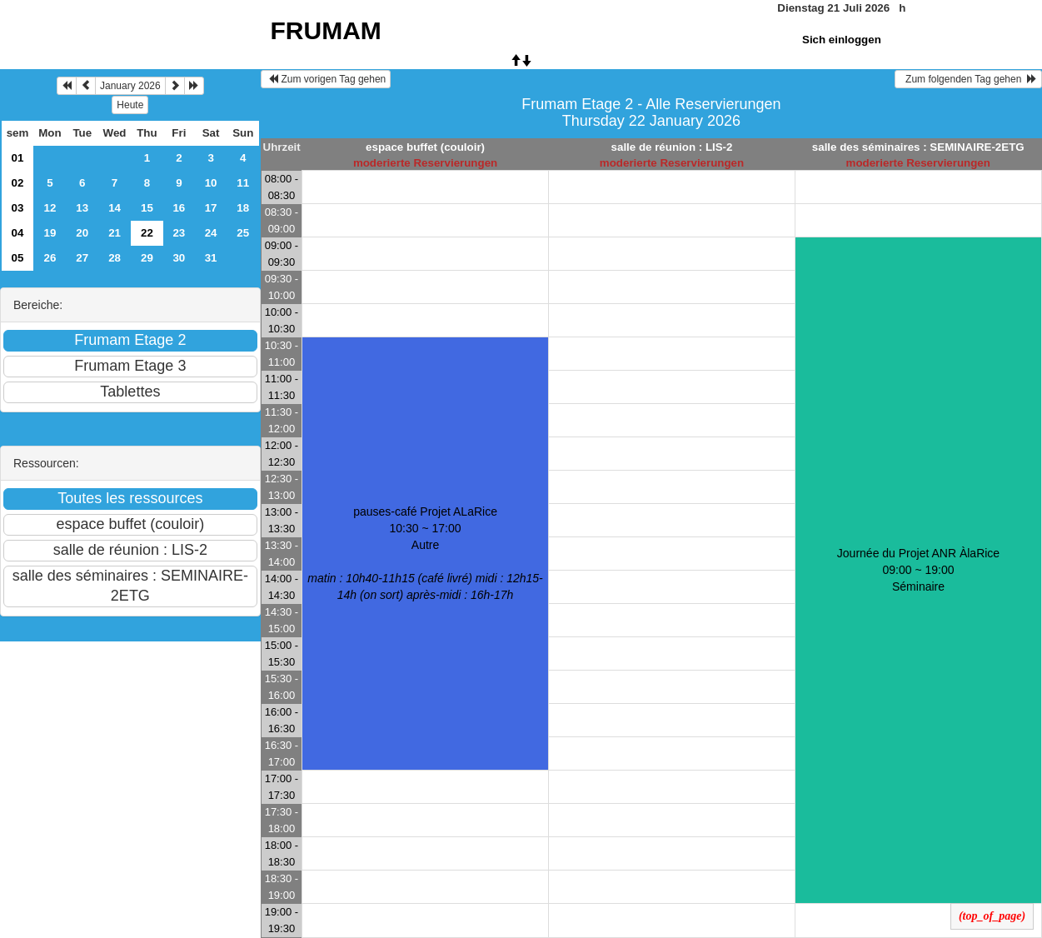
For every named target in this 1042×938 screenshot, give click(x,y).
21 (114, 233)
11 (243, 183)
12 (50, 208)
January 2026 (130, 86)
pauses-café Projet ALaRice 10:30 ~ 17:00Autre (424, 553)
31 (211, 258)
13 (82, 208)
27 (82, 258)
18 (243, 208)
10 (211, 183)
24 (211, 233)
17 (211, 208)
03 (18, 208)
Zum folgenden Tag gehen (968, 79)
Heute (130, 105)
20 (82, 233)
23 (178, 233)
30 (178, 258)
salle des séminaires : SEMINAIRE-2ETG (918, 147)
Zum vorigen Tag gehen (326, 79)
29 (147, 258)
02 (18, 183)
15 (147, 208)
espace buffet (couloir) (425, 147)
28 (114, 258)
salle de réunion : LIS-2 (672, 147)
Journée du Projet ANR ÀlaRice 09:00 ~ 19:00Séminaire (918, 569)
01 (18, 158)
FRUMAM (326, 30)
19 (50, 233)
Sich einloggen (841, 39)
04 (18, 233)
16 (178, 208)
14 (114, 208)
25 (243, 233)
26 (50, 258)
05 (18, 258)
